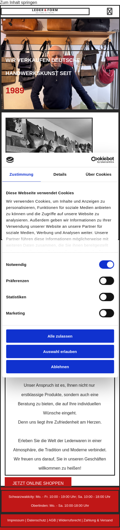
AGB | (54, 520)
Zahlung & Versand (98, 520)
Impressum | (17, 520)
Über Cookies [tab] (99, 174)
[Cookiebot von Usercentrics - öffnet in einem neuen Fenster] (91, 159)
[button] (38, 483)
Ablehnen (60, 366)
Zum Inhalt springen (18, 2)
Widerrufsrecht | (71, 520)
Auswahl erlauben (60, 351)
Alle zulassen (60, 336)
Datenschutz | (38, 520)
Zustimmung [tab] (21, 174)
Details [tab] (60, 174)
